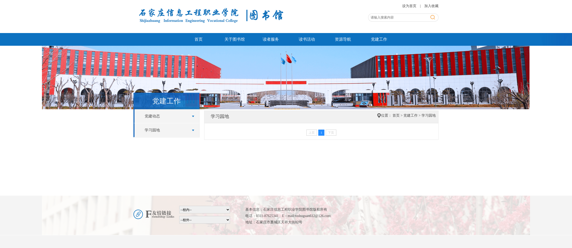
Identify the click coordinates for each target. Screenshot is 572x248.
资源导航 (343, 39)
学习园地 (152, 130)
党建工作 (379, 39)
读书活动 (307, 39)
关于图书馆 (234, 39)
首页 (198, 39)
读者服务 (271, 39)
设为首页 (409, 6)
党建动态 (152, 116)
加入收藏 (431, 6)
